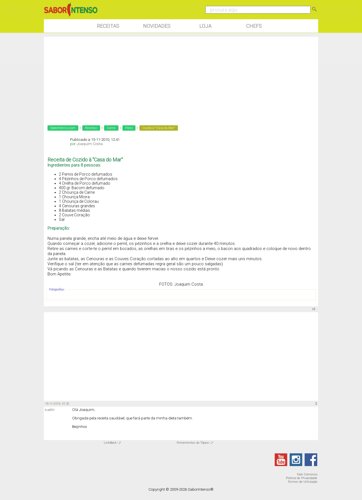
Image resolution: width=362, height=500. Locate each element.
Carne (111, 128)
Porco (129, 128)
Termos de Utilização (302, 482)
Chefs (254, 26)
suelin (50, 410)
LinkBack (110, 443)
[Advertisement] (181, 76)
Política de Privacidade (301, 478)
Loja (205, 26)
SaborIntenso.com (63, 128)
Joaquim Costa (90, 144)
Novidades (157, 26)
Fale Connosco (307, 474)
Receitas (108, 26)
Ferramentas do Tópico (193, 443)
